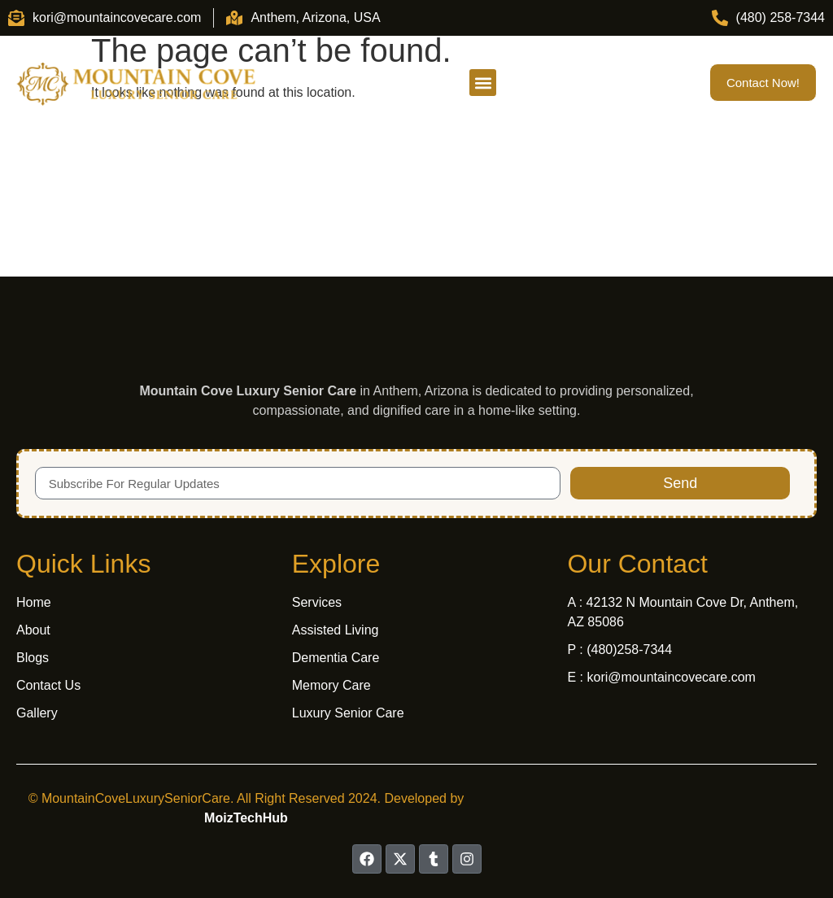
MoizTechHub (246, 818)
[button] (482, 82)
